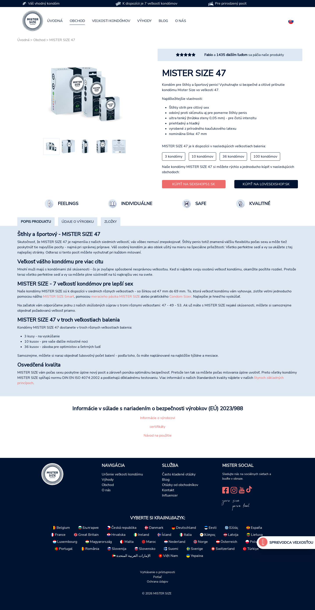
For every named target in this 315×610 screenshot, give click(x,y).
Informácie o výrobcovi (157, 418)
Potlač (157, 577)
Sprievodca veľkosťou (291, 542)
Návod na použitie (158, 435)
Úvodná (55, 20)
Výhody (144, 20)
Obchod (77, 20)
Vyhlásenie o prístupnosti (157, 572)
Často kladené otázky (179, 474)
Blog (163, 20)
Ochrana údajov (157, 581)
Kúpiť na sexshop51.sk (193, 184)
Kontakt (168, 490)
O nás (180, 20)
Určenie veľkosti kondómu (122, 474)
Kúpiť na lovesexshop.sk (266, 184)
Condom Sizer (180, 296)
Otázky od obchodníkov (180, 484)
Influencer (170, 495)
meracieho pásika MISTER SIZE (115, 296)
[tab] (36, 221)
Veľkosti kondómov (111, 20)
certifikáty (157, 426)
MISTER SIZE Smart (58, 296)
